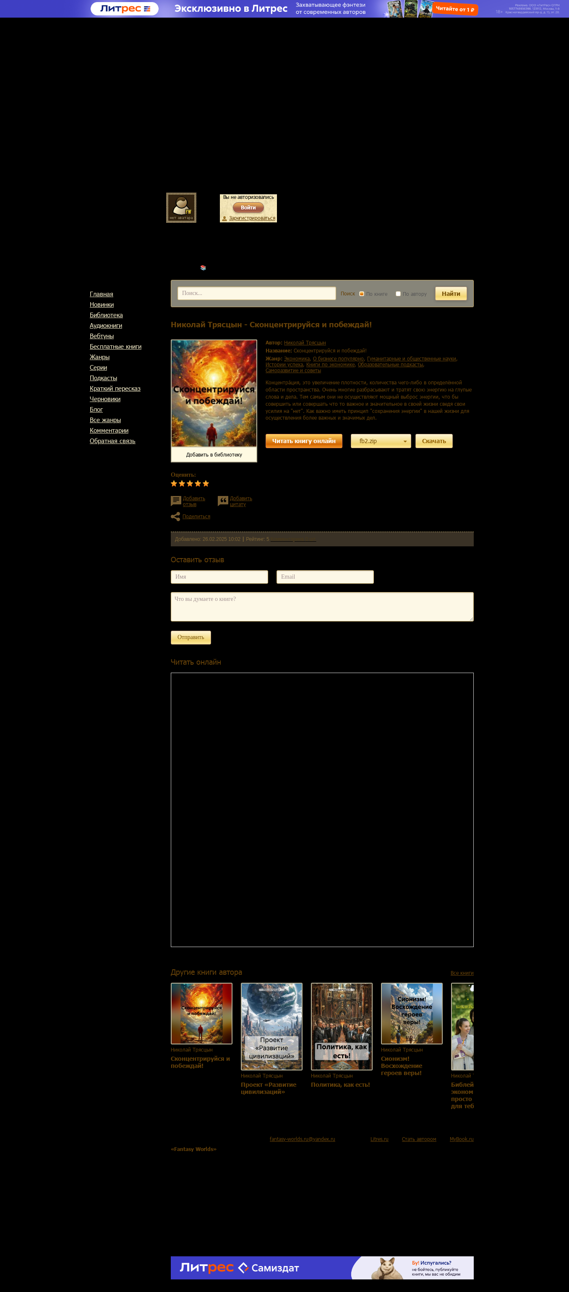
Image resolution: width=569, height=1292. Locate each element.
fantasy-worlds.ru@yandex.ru (302, 1139)
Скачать (434, 440)
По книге (373, 294)
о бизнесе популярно (338, 358)
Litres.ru (380, 1139)
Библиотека (106, 314)
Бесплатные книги (115, 346)
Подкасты (103, 377)
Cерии (98, 367)
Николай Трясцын (229, 267)
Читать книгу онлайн (304, 440)
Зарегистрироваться (252, 218)
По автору (411, 294)
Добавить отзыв (194, 501)
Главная (101, 294)
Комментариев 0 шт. (293, 539)
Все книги (462, 973)
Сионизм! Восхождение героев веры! (401, 1065)
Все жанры (105, 419)
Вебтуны (102, 335)
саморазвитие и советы (293, 370)
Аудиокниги (106, 325)
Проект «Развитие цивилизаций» (268, 1088)
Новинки (102, 304)
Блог (96, 409)
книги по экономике (330, 364)
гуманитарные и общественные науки (411, 358)
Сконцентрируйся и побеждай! (200, 1062)
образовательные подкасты (390, 364)
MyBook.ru (462, 1139)
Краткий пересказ (115, 388)
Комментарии (109, 430)
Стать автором (419, 1139)
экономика (297, 358)
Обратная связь (113, 440)
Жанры (100, 356)
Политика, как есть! (340, 1084)
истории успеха (284, 364)
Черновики (105, 398)
